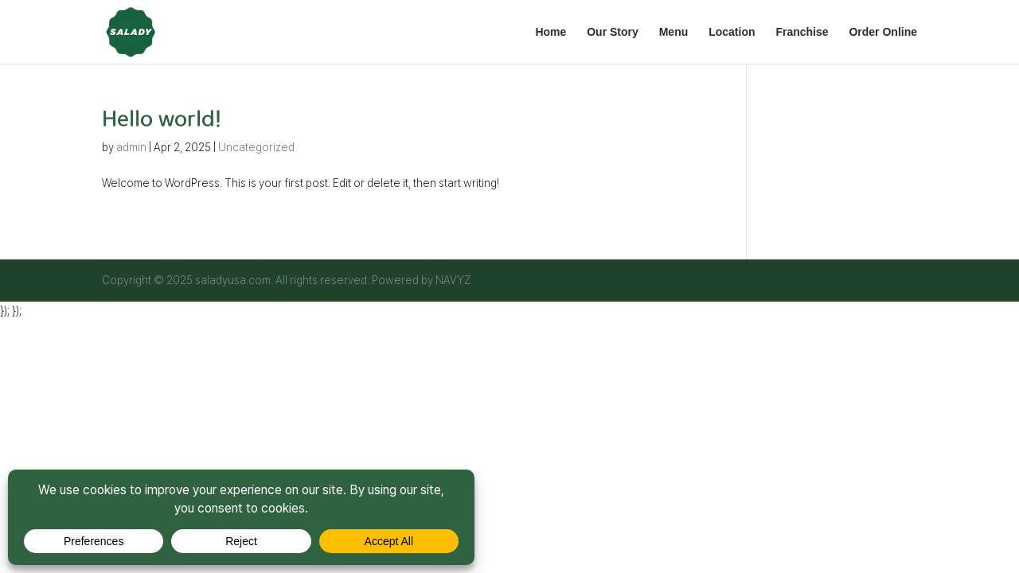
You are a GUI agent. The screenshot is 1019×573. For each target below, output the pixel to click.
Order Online (883, 32)
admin (131, 147)
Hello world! (161, 119)
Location (732, 32)
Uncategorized (256, 147)
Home (550, 32)
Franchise (801, 32)
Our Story (612, 32)
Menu (674, 32)
